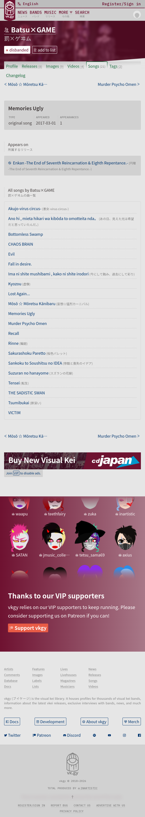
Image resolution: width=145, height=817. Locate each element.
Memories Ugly (21, 313)
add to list (47, 50)
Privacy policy (72, 811)
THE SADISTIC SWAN (26, 393)
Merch (133, 721)
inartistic (89, 788)
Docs (14, 721)
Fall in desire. (20, 264)
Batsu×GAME (33, 29)
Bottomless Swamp (25, 234)
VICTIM (14, 412)
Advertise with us (110, 805)
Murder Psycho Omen (27, 323)
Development (52, 721)
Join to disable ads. (23, 473)
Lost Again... (19, 293)
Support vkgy (30, 627)
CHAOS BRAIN (20, 244)
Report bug (59, 805)
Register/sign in (31, 805)
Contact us (82, 805)
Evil (11, 254)
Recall (13, 333)
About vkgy (96, 721)
